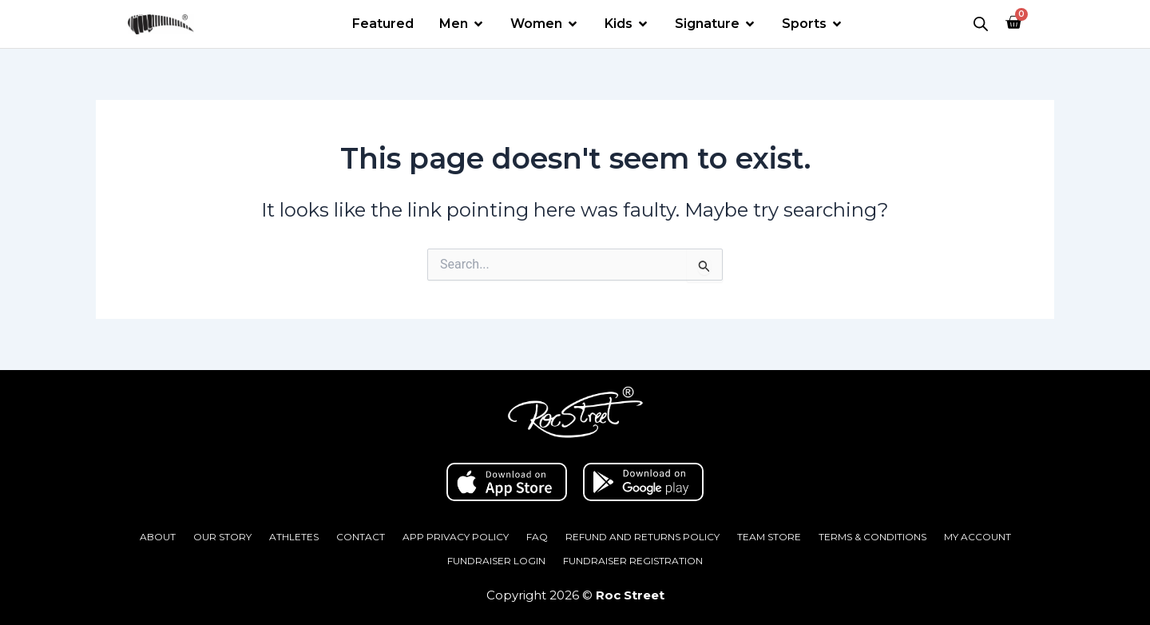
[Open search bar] (981, 24)
